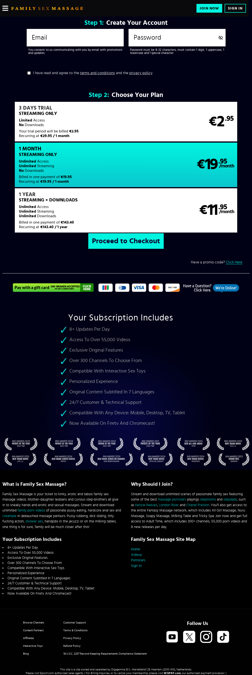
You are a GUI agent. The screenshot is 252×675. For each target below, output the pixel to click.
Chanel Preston (197, 466)
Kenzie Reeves (146, 466)
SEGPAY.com (172, 634)
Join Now (209, 8)
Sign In (235, 8)
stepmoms (208, 461)
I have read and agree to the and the (93, 73)
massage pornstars (172, 461)
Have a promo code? (216, 224)
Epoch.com (47, 634)
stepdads (230, 461)
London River (169, 466)
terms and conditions (97, 73)
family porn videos (31, 472)
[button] (64, 125)
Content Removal (126, 638)
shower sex (34, 483)
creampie (9, 477)
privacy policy (141, 73)
